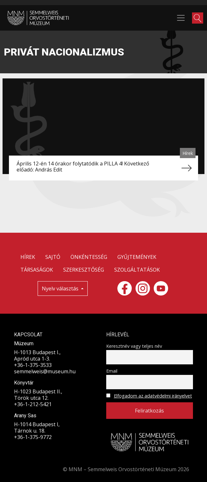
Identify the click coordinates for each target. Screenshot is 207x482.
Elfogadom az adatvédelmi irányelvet (153, 396)
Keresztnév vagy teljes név (134, 346)
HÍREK (27, 256)
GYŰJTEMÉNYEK (136, 256)
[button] (197, 18)
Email (111, 371)
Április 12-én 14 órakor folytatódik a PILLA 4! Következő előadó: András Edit (83, 166)
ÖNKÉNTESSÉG (88, 256)
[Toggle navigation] (181, 18)
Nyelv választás (61, 288)
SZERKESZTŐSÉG (83, 269)
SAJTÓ (52, 256)
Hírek (187, 153)
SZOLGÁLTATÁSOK (137, 269)
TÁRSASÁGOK (36, 269)
